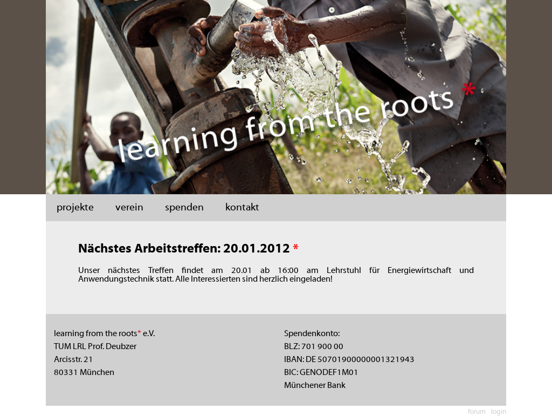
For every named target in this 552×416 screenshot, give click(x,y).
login (498, 412)
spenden (184, 207)
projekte (75, 207)
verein (129, 207)
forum (477, 412)
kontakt (242, 207)
